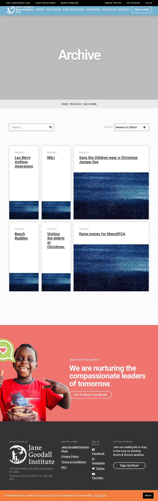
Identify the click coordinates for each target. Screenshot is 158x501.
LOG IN (148, 3)
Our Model (93, 11)
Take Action (141, 12)
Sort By (108, 129)
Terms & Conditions (73, 464)
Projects (109, 11)
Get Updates (133, 3)
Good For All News (45, 3)
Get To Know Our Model (90, 397)
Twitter (98, 470)
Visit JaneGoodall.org (18, 3)
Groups (124, 11)
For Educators (73, 11)
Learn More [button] (100, 495)
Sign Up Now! (129, 468)
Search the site (113, 3)
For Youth (54, 11)
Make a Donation (69, 3)
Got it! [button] (148, 495)
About (40, 11)
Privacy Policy (70, 458)
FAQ (63, 469)
